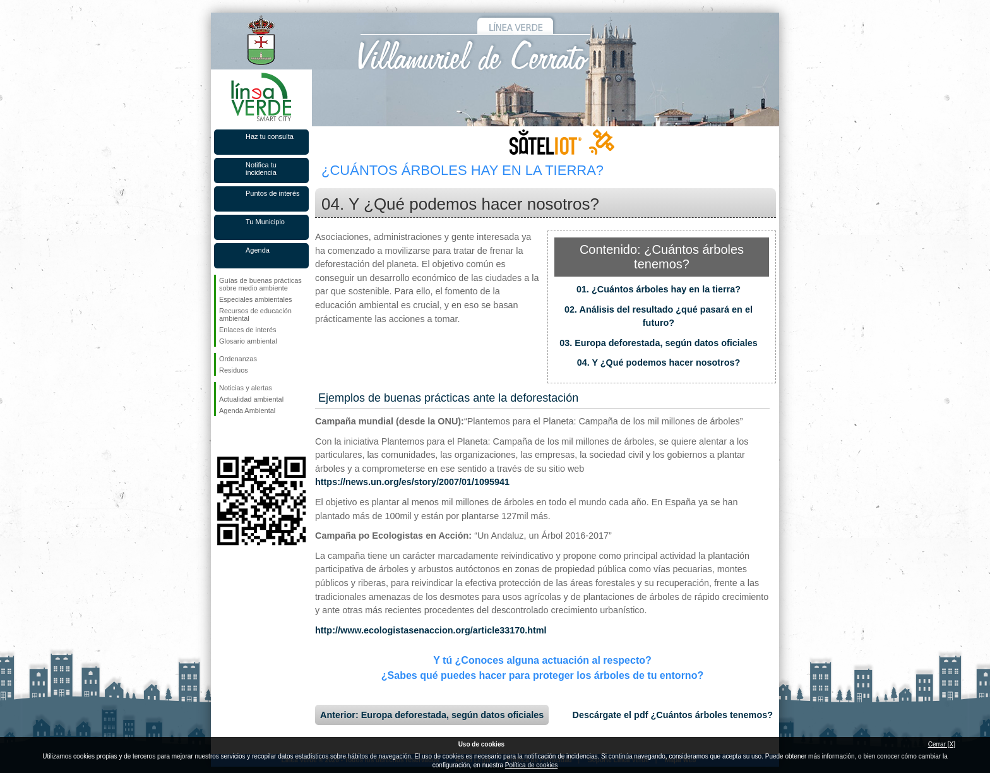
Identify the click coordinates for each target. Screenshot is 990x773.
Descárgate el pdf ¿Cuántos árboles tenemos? (673, 715)
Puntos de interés (273, 193)
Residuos (233, 370)
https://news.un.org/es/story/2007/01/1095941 (412, 482)
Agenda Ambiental (247, 410)
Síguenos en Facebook (221, 436)
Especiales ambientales (255, 299)
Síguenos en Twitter (242, 436)
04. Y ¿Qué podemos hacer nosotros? (659, 362)
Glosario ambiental (248, 341)
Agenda (258, 250)
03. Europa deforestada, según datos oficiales (658, 343)
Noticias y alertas (245, 388)
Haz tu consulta (270, 136)
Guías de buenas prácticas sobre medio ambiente (260, 284)
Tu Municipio (265, 221)
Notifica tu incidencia (261, 168)
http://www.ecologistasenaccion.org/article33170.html (431, 630)
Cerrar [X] (941, 744)
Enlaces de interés (248, 329)
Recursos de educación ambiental (255, 314)
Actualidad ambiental (251, 399)
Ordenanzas (238, 359)
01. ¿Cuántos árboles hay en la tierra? (658, 289)
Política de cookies (531, 765)
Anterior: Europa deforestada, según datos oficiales (432, 715)
